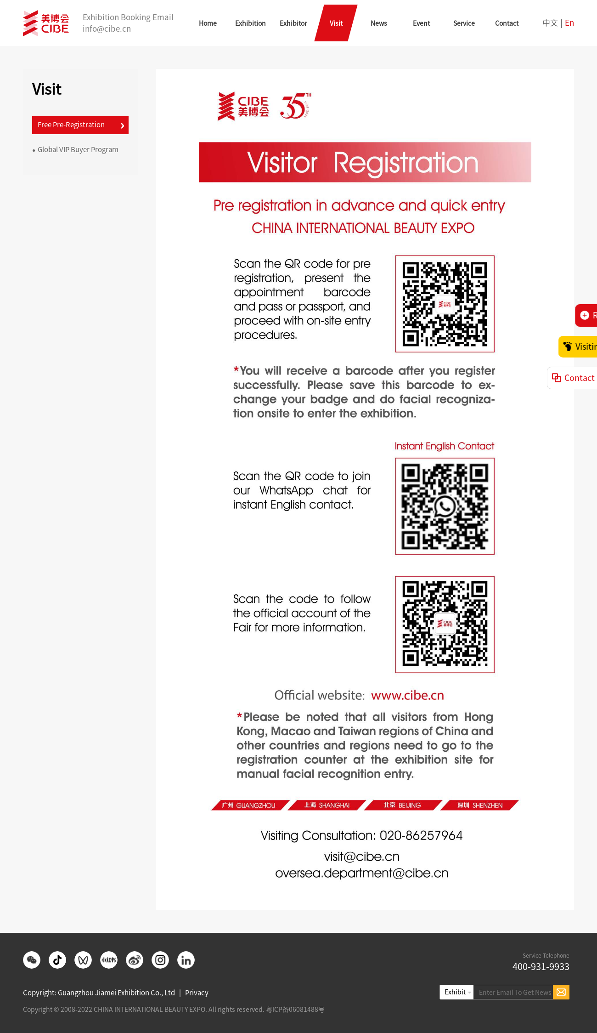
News (379, 23)
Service (464, 23)
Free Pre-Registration (68, 124)
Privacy (196, 992)
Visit (336, 23)
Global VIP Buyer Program (75, 149)
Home (208, 23)
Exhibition (250, 23)
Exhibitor (293, 23)
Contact (506, 23)
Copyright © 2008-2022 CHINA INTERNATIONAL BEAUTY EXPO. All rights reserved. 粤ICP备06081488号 (174, 1009)
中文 (550, 23)
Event (421, 23)
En (569, 23)
